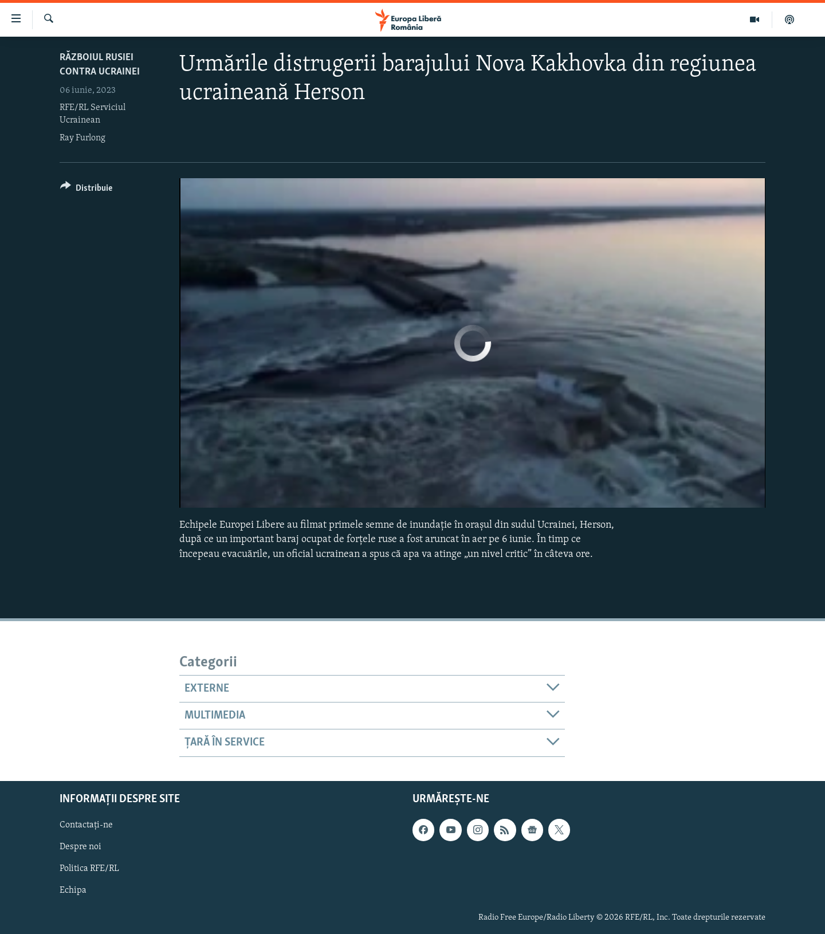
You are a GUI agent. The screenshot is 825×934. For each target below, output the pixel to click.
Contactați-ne (86, 825)
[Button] (86, 190)
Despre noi (80, 846)
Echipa (73, 890)
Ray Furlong (82, 138)
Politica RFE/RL (89, 868)
